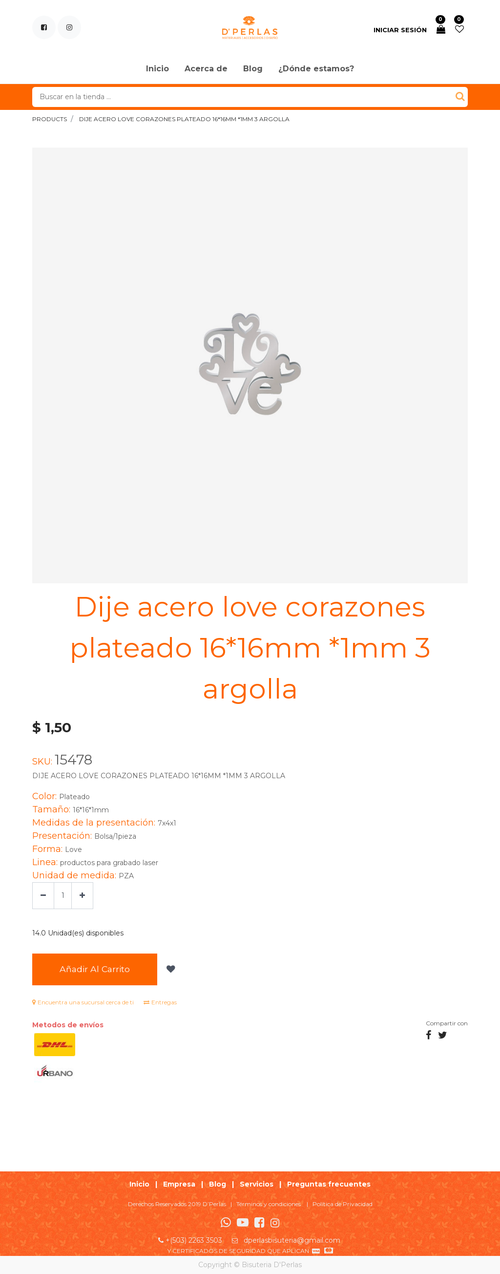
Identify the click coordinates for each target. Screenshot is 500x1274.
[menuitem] (157, 69)
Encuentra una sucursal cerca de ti (83, 1002)
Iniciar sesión (400, 30)
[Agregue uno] (82, 895)
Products (49, 119)
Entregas (160, 1002)
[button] (169, 969)
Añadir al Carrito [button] (95, 969)
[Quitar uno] (43, 895)
